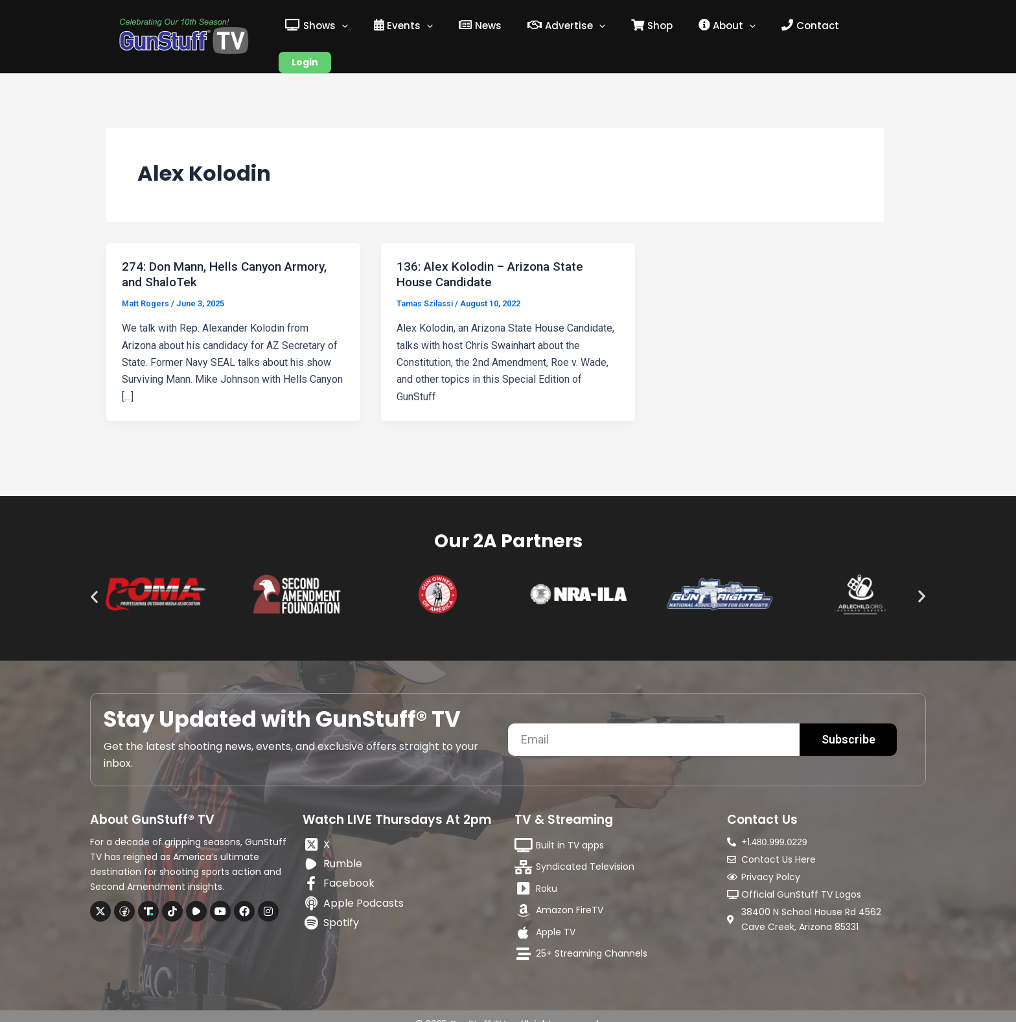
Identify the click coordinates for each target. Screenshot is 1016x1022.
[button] (94, 581)
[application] (370, 28)
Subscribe (848, 723)
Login (870, 28)
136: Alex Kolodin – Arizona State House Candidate (495, 258)
